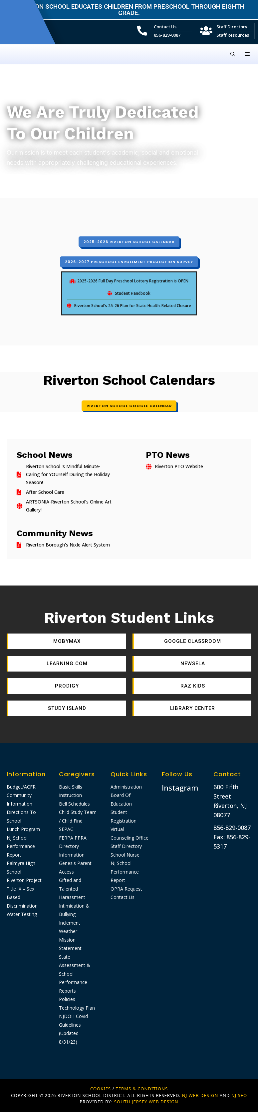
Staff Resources (232, 35)
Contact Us (165, 27)
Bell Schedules (74, 804)
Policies (67, 999)
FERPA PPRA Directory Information (73, 846)
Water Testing (22, 914)
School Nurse (125, 855)
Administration (126, 787)
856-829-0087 (167, 35)
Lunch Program (23, 829)
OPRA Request (126, 889)
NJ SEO (239, 1095)
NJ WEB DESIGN (201, 1095)
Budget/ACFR (21, 787)
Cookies (100, 1089)
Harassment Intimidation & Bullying (74, 905)
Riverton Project (24, 880)
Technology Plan (77, 1008)
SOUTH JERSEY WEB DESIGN (146, 1102)
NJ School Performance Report (21, 846)
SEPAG (66, 829)
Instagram (180, 788)
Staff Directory (231, 27)
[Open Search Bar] (232, 54)
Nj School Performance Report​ (125, 871)
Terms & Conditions (142, 1089)
